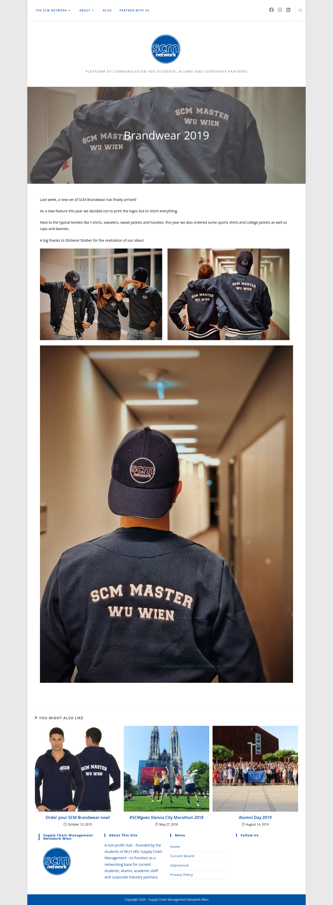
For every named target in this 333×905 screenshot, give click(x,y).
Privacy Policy (181, 874)
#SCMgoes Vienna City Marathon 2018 (166, 817)
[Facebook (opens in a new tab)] (271, 9)
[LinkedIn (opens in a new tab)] (288, 9)
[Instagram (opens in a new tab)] (280, 9)
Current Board (182, 856)
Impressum (179, 865)
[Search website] (300, 10)
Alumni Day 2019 (255, 817)
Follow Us (250, 835)
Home (175, 846)
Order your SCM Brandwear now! (78, 817)
